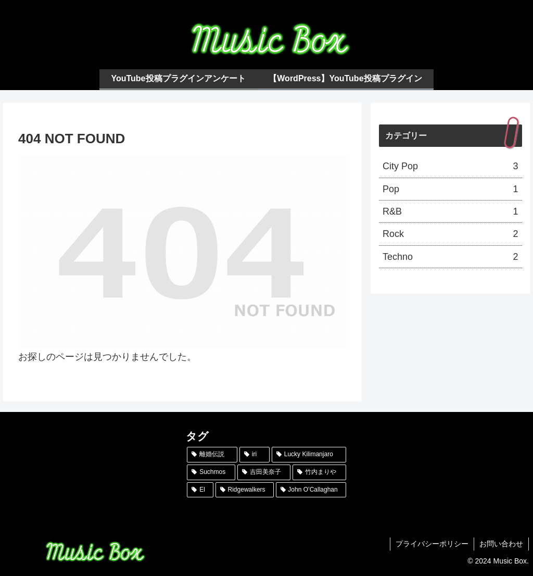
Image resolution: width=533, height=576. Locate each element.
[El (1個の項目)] (200, 490)
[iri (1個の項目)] (254, 454)
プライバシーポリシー (432, 544)
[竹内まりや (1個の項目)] (319, 472)
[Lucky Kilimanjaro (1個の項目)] (309, 454)
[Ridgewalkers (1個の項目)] (244, 490)
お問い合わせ (501, 544)
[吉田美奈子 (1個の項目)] (263, 472)
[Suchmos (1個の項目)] (211, 472)
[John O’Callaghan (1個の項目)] (311, 490)
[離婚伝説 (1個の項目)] (212, 454)
